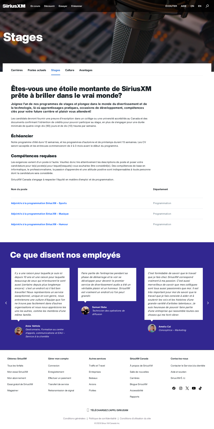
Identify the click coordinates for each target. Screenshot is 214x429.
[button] (6, 303)
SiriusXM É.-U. (178, 378)
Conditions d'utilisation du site (135, 418)
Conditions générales (74, 418)
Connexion (54, 365)
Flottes (92, 390)
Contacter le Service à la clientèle (188, 365)
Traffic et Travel (97, 365)
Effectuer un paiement (59, 378)
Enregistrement (56, 372)
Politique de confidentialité (102, 418)
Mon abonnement (16, 378)
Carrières (17, 70)
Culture (69, 70)
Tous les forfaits (15, 365)
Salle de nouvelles (139, 372)
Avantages (86, 70)
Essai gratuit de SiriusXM (20, 384)
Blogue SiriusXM (138, 384)
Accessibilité (136, 390)
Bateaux (93, 378)
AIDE (183, 6)
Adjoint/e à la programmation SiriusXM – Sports (39, 203)
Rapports (134, 396)
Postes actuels (37, 70)
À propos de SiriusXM (141, 365)
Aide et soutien (179, 372)
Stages (55, 70)
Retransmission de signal (61, 390)
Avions (92, 384)
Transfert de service (58, 384)
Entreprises (95, 372)
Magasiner (12, 390)
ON (192, 6)
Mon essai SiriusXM (17, 372)
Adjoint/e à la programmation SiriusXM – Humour (39, 224)
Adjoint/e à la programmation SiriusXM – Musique (40, 213)
